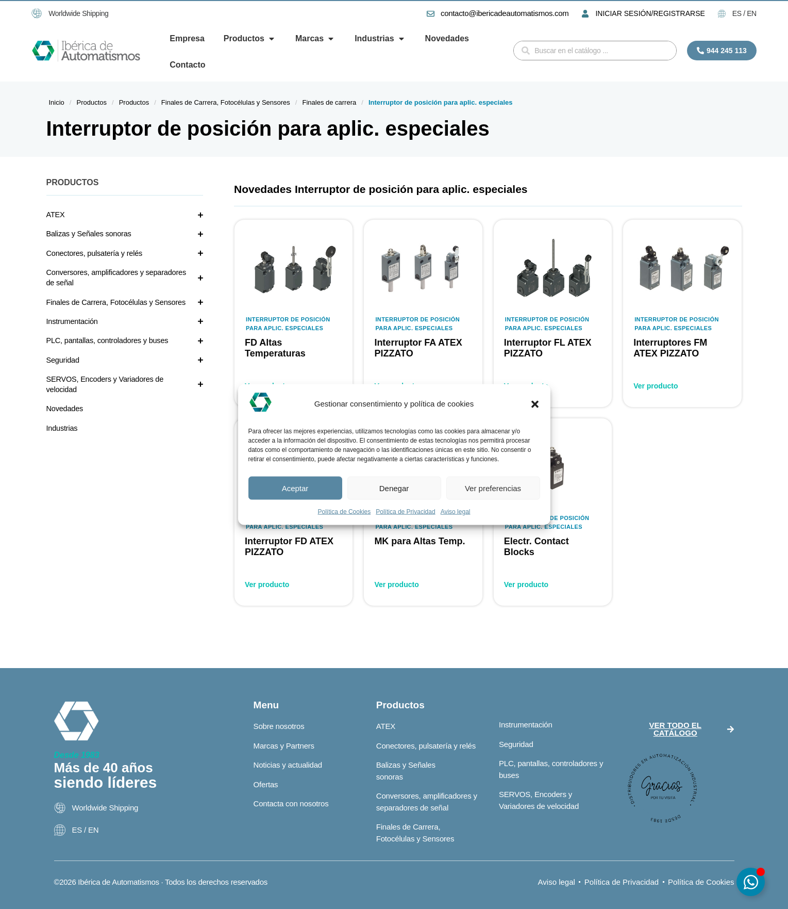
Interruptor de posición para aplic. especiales (288, 323)
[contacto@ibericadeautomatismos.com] (430, 14)
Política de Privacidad (405, 511)
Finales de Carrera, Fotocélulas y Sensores (225, 102)
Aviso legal (456, 511)
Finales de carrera (329, 102)
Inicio (56, 102)
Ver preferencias (493, 487)
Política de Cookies (344, 511)
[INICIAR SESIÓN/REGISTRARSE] (585, 14)
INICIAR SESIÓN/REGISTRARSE (650, 13)
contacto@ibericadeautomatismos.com (504, 13)
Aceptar (295, 487)
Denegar (394, 487)
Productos (91, 102)
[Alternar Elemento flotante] (750, 882)
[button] (535, 404)
